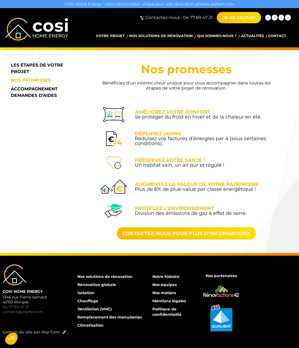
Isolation (85, 292)
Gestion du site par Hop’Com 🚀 (35, 332)
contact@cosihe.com (23, 311)
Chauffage (87, 300)
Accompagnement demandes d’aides (34, 92)
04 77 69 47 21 (16, 306)
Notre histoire (165, 276)
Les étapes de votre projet (37, 68)
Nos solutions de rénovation (161, 36)
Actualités (252, 36)
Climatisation (90, 325)
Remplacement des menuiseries (109, 317)
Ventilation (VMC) (94, 309)
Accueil (8, 54)
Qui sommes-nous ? (217, 36)
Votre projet (110, 36)
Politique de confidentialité (167, 312)
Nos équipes (164, 284)
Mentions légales (169, 300)
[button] (11, 338)
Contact (277, 36)
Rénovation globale (96, 284)
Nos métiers (164, 292)
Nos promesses (31, 80)
